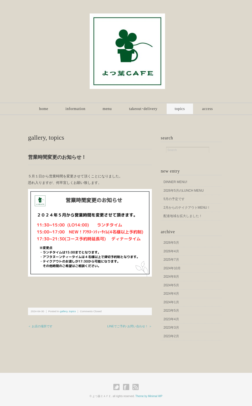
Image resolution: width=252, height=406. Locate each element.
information (75, 109)
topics (180, 109)
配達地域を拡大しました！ (182, 216)
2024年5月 (171, 285)
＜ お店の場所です (40, 326)
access (207, 109)
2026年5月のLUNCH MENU (183, 190)
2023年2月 (171, 336)
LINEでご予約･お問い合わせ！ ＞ (129, 326)
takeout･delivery (143, 109)
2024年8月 (171, 276)
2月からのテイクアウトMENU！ (186, 207)
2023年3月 (171, 327)
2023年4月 (171, 319)
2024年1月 (171, 302)
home (43, 109)
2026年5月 (171, 243)
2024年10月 (172, 268)
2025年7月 (171, 260)
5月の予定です (174, 199)
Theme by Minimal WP (149, 396)
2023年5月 (171, 310)
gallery (37, 137)
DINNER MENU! (175, 182)
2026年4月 (171, 251)
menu (107, 109)
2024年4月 (171, 293)
